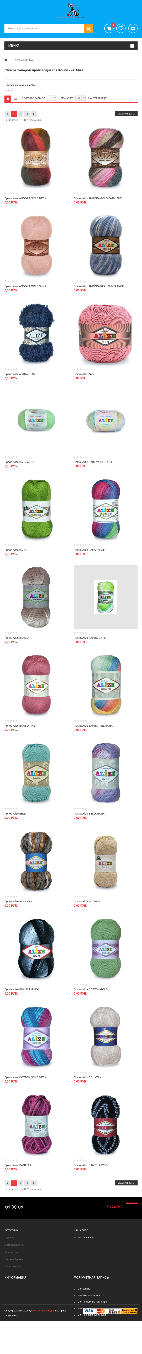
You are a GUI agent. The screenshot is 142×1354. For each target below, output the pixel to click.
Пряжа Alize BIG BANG (18, 901)
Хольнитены (11, 1252)
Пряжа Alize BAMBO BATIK (90, 637)
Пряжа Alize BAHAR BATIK (90, 549)
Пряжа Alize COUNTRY (88, 1077)
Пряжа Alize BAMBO (16, 637)
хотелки (121, 28)
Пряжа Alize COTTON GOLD (91, 989)
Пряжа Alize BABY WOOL (19, 462)
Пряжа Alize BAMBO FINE (19, 725)
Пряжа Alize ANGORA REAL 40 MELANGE (99, 286)
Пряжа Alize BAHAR (16, 549)
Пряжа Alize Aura (84, 374)
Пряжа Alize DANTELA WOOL (91, 1165)
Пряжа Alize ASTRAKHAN (19, 374)
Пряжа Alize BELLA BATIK (89, 813)
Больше (8, 90)
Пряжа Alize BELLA (15, 813)
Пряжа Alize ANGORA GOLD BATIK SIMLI (98, 198)
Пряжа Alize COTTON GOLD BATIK (25, 1077)
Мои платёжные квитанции (92, 1301)
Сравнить (133, 28)
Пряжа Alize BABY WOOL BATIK (93, 462)
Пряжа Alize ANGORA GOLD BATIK (25, 198)
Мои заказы (84, 1288)
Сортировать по (33, 98)
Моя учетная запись (88, 1295)
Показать (68, 98)
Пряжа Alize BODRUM (87, 901)
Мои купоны (84, 1321)
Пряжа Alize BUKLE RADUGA (22, 989)
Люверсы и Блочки (14, 1244)
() (112, 26)
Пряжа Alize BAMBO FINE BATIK (93, 725)
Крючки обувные (13, 1259)
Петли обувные (12, 1266)
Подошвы (9, 1237)
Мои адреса (84, 1308)
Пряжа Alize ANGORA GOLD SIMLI (25, 286)
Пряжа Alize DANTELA (17, 1165)
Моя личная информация (91, 1314)
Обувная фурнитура (42, 1343)
